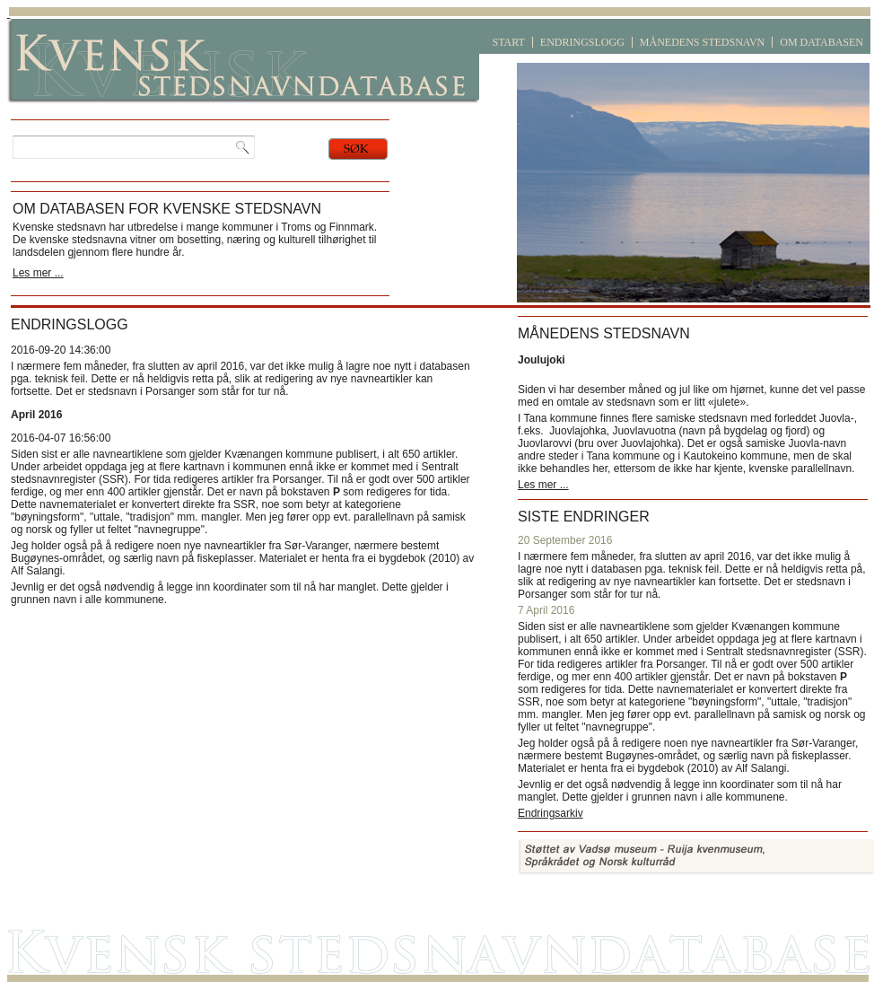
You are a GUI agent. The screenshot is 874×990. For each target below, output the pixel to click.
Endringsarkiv (550, 813)
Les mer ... (38, 273)
